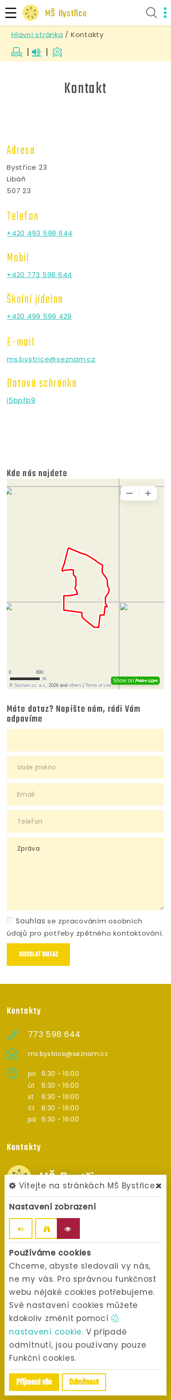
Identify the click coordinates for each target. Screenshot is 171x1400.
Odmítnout (84, 1382)
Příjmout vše (34, 1382)
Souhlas (26, 921)
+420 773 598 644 (39, 274)
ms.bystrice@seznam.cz (51, 359)
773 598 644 (54, 1034)
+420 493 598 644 (40, 233)
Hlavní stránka (37, 34)
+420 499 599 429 (39, 316)
